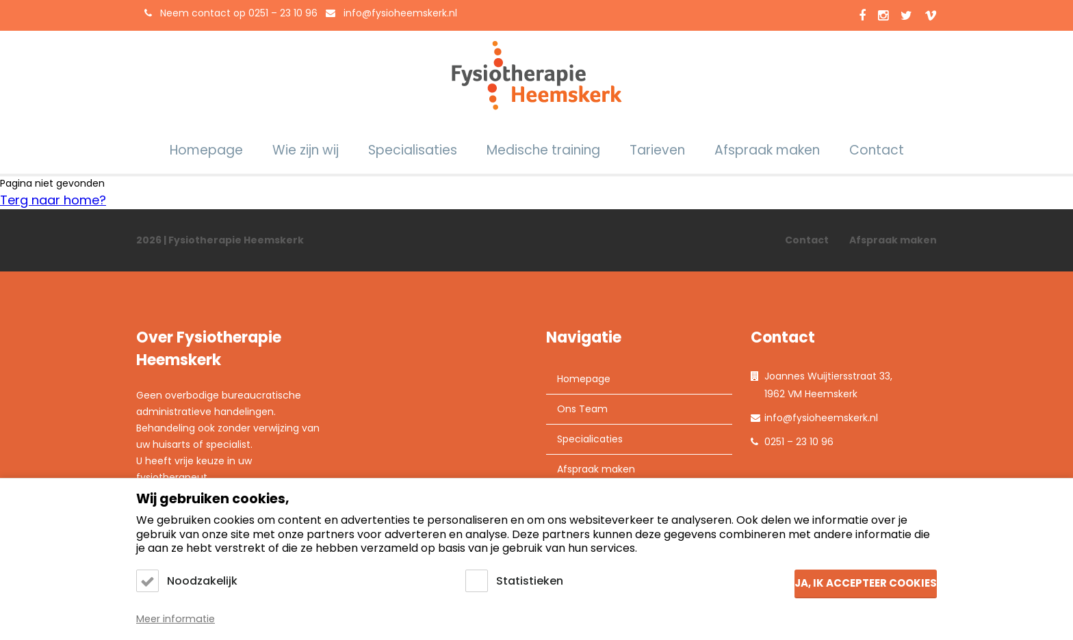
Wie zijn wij (305, 150)
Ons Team (582, 409)
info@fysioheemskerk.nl (400, 13)
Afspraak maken (767, 150)
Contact (876, 150)
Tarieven (657, 150)
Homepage (206, 150)
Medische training (543, 150)
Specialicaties (590, 439)
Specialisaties (412, 150)
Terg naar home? (53, 200)
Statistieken (529, 581)
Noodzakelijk (202, 581)
